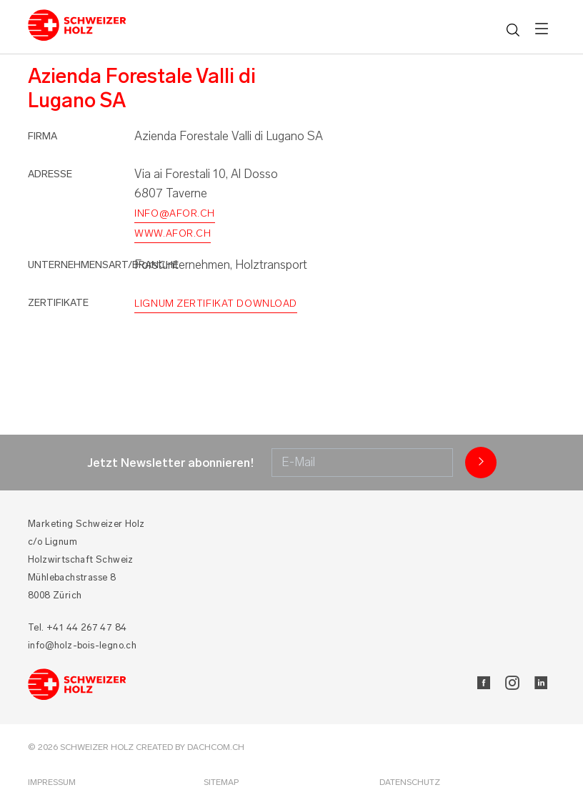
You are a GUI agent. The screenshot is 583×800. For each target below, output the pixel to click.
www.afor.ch (172, 233)
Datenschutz (409, 782)
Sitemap (221, 782)
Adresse (50, 174)
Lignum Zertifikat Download (215, 303)
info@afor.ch (174, 213)
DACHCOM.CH (215, 747)
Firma (42, 136)
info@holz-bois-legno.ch (82, 645)
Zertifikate (58, 303)
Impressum (52, 782)
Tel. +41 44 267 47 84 (77, 627)
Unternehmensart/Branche (103, 265)
